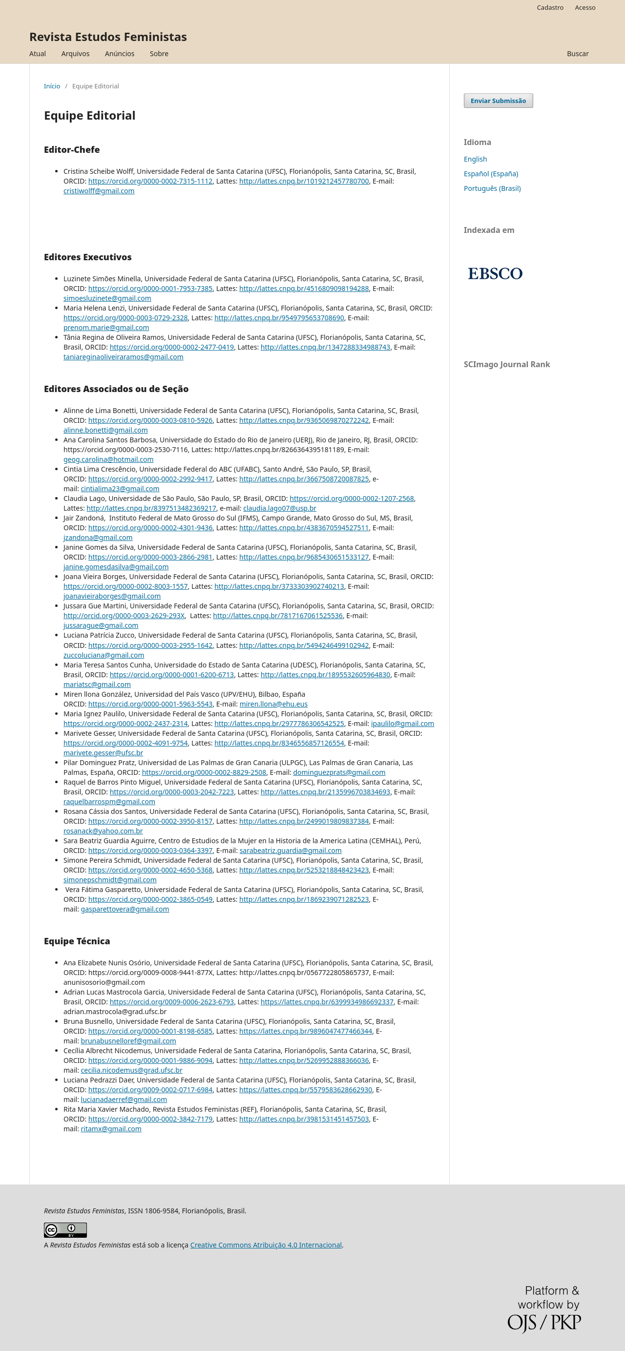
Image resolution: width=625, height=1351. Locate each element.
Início (52, 86)
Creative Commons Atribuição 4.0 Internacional (266, 1244)
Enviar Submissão (498, 100)
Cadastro (550, 7)
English (475, 159)
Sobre (159, 53)
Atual (37, 53)
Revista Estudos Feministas (108, 36)
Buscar (578, 53)
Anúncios (119, 53)
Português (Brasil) (492, 188)
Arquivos (76, 53)
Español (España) (491, 173)
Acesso (585, 7)
